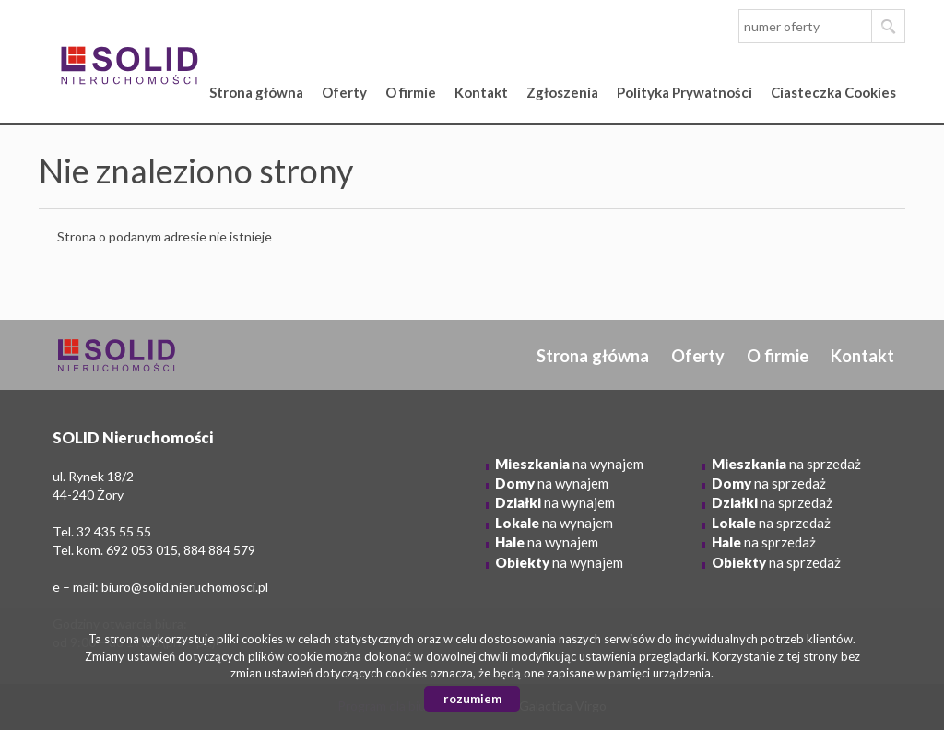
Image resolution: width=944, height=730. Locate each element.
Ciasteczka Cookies (833, 92)
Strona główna (256, 92)
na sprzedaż (786, 463)
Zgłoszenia (562, 92)
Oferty (344, 92)
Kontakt (481, 92)
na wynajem (569, 463)
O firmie (410, 92)
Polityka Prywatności (684, 92)
